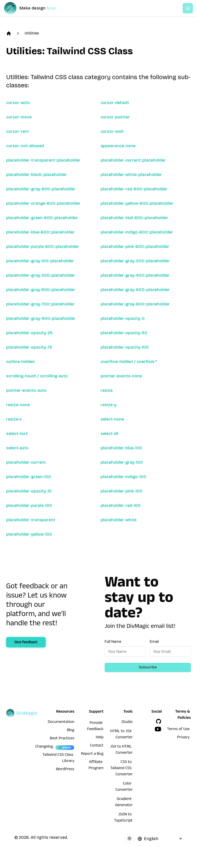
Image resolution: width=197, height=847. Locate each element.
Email (154, 641)
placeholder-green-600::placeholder (42, 217)
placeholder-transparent (30, 519)
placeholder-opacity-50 (124, 332)
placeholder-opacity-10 (29, 491)
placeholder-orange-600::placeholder (43, 203)
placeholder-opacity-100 (125, 347)
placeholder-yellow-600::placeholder (137, 203)
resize (107, 390)
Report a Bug (92, 754)
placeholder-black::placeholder (36, 174)
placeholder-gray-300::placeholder (40, 275)
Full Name (113, 641)
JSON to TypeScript (123, 818)
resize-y (108, 404)
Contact (96, 746)
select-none (112, 419)
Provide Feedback (95, 726)
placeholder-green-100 (28, 476)
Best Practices (62, 739)
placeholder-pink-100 (121, 491)
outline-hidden (20, 361)
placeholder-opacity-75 (29, 347)
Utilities (32, 33)
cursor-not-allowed (25, 145)
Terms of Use (178, 730)
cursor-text (17, 131)
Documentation (61, 722)
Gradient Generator (124, 802)
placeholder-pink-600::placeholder (135, 246)
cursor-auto (18, 102)
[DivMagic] (35, 8)
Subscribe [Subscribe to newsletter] (148, 667)
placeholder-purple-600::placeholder (42, 246)
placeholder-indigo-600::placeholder (137, 232)
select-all (109, 433)
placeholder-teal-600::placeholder (134, 217)
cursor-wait (112, 131)
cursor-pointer (115, 117)
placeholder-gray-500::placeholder (40, 289)
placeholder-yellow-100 (29, 534)
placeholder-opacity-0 (123, 318)
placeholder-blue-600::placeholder (40, 232)
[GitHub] (158, 721)
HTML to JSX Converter (121, 735)
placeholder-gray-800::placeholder (135, 304)
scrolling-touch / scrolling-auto (37, 376)
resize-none (18, 404)
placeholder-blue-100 (121, 447)
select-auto (17, 447)
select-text (17, 433)
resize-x (14, 419)
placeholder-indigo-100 (123, 476)
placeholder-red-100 (121, 505)
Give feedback (25, 643)
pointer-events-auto (26, 390)
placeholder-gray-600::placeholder (40, 189)
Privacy (183, 738)
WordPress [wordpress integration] (65, 770)
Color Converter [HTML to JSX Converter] (124, 787)
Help (99, 738)
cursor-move (19, 117)
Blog (70, 731)
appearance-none (118, 145)
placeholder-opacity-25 (29, 332)
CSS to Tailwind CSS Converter (121, 768)
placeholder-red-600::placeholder (134, 189)
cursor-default (115, 102)
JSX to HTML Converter (121, 750)
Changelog (44, 747)
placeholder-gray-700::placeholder (40, 304)
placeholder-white (118, 519)
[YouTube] (158, 729)
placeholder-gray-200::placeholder (135, 260)
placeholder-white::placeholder (131, 174)
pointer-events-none (121, 376)
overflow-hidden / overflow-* (129, 361)
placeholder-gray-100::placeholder (40, 260)
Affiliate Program (95, 765)
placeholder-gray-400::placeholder (135, 275)
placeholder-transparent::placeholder (43, 160)
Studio (127, 722)
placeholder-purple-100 (29, 505)
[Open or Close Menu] (188, 8)
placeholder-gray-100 (122, 462)
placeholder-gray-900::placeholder (40, 318)
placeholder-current (26, 462)
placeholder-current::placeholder (133, 160)
